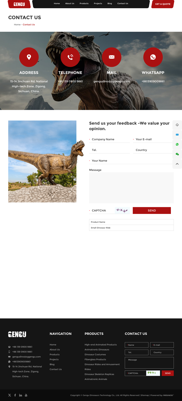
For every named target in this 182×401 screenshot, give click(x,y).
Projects (98, 3)
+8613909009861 (153, 81)
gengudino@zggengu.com (112, 81)
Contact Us (122, 3)
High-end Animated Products (101, 344)
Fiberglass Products (95, 359)
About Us (69, 3)
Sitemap (145, 395)
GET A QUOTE (162, 4)
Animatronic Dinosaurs (97, 349)
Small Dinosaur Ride (100, 228)
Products (84, 3)
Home (57, 3)
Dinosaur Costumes (95, 354)
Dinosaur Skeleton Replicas (99, 374)
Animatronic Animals (96, 379)
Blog (110, 3)
